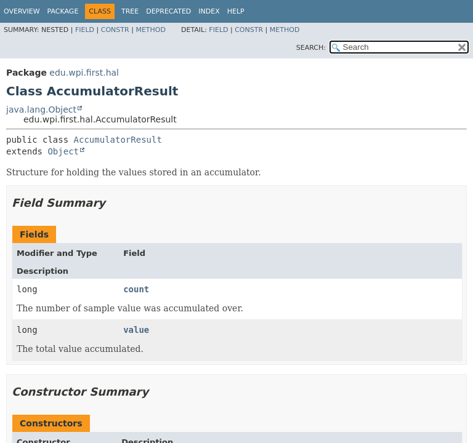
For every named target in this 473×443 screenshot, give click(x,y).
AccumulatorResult (118, 140)
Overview (22, 11)
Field (84, 30)
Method (150, 30)
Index (208, 11)
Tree (130, 11)
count (136, 289)
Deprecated (168, 11)
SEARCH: (311, 48)
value (136, 330)
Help (236, 11)
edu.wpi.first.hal (84, 73)
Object (63, 151)
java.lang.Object (41, 109)
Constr (115, 30)
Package (63, 11)
